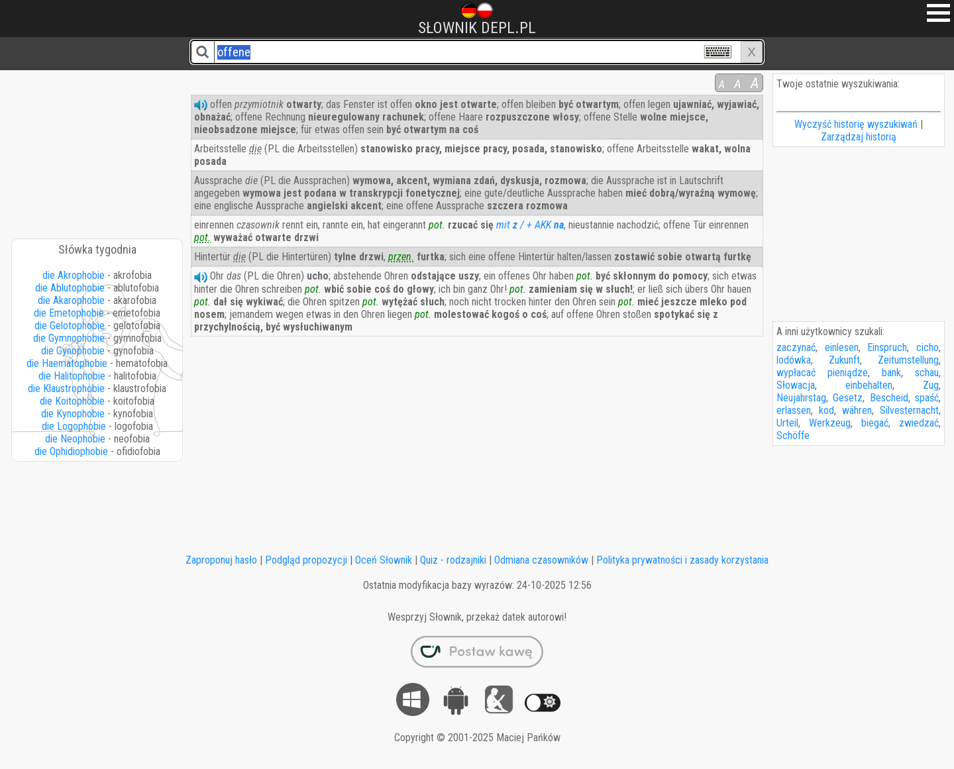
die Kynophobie (73, 413)
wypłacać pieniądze (822, 372)
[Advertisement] (98, 150)
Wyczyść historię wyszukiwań (856, 124)
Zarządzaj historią (858, 136)
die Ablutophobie (70, 288)
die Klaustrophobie (66, 388)
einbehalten (868, 385)
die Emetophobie (69, 313)
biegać (874, 423)
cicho (927, 347)
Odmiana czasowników (541, 560)
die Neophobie (75, 439)
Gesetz (848, 397)
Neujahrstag (801, 397)
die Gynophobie (73, 350)
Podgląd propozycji (306, 560)
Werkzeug (830, 423)
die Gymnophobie (69, 338)
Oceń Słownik (383, 560)
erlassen (793, 410)
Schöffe (793, 435)
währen (857, 410)
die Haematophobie (66, 363)
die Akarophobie (71, 300)
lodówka (793, 360)
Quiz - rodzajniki (453, 560)
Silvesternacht (909, 410)
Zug (931, 385)
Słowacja (795, 385)
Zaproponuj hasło (221, 560)
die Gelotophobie (69, 325)
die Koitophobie (72, 401)
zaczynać (796, 347)
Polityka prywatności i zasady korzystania (682, 560)
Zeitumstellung (908, 360)
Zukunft (844, 360)
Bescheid (889, 397)
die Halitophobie (71, 376)
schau (927, 372)
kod (826, 410)
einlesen (842, 347)
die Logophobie (74, 426)
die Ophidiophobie (71, 451)
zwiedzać (919, 423)
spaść (927, 397)
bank (891, 372)
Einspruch (887, 347)
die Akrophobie (73, 275)
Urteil (787, 423)
